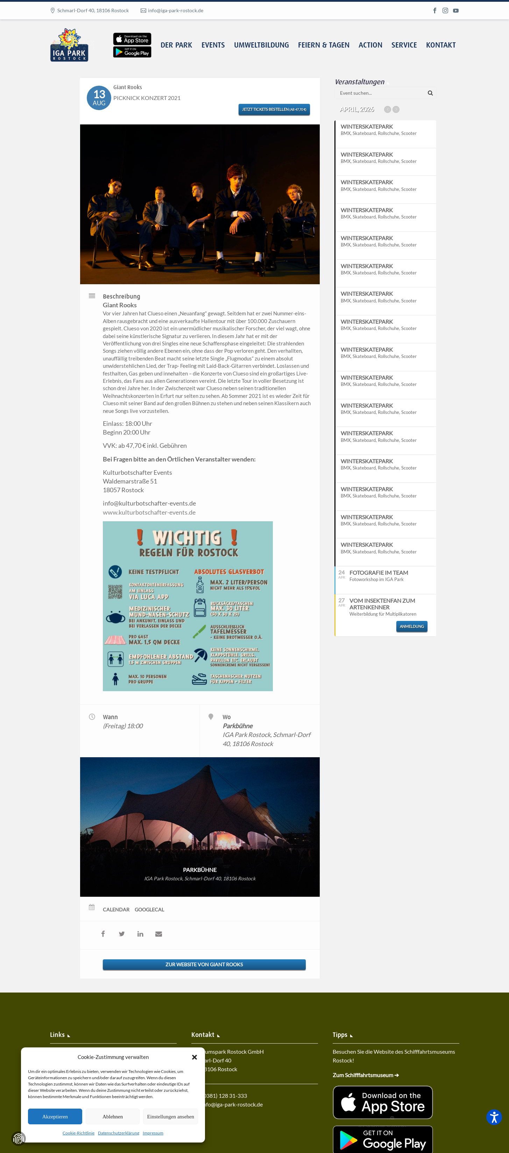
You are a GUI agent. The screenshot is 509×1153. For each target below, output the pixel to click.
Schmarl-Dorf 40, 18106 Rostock (93, 10)
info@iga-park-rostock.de (175, 10)
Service (404, 45)
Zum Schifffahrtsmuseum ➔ (366, 1075)
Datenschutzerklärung (118, 1133)
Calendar (116, 909)
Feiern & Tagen (323, 45)
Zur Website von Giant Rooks (204, 964)
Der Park (176, 45)
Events (213, 45)
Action (370, 45)
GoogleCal (149, 909)
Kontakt (441, 45)
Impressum (153, 1133)
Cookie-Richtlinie (78, 1133)
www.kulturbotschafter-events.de (149, 512)
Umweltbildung (261, 45)
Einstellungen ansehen (170, 1116)
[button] (194, 1057)
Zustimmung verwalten (18, 1138)
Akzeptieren (55, 1116)
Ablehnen (112, 1116)
